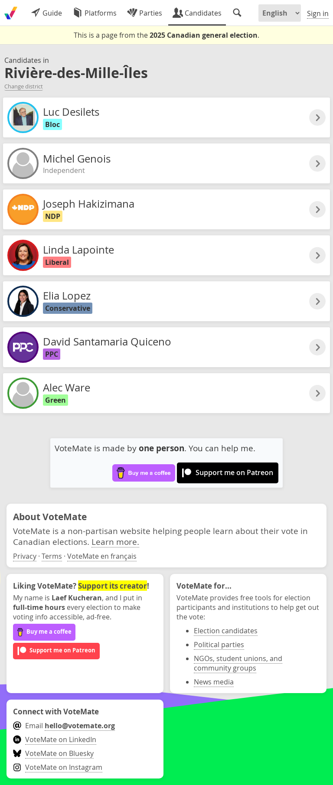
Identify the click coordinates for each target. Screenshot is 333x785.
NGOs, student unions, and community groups (238, 663)
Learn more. (115, 541)
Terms (52, 556)
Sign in (318, 13)
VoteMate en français (102, 556)
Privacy (24, 556)
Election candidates (226, 630)
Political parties (219, 644)
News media (214, 682)
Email (64, 725)
